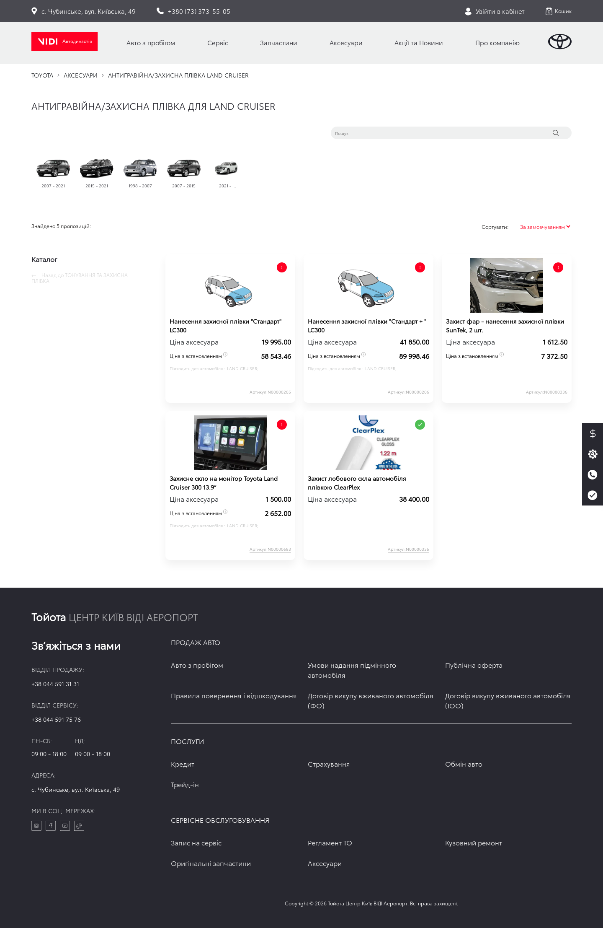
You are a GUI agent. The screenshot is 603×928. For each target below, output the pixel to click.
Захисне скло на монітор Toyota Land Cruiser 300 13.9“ (224, 482)
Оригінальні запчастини (211, 863)
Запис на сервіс (196, 842)
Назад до (79, 278)
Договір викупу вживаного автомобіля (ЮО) (508, 700)
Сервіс (217, 42)
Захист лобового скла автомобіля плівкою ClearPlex (357, 482)
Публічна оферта (473, 664)
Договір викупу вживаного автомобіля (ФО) (370, 700)
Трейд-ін (185, 784)
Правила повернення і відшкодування (234, 695)
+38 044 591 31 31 (55, 683)
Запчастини (278, 42)
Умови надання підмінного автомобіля (352, 669)
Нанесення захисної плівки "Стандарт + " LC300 (367, 325)
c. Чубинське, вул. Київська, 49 (75, 789)
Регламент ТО (330, 842)
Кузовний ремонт (473, 842)
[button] (559, 11)
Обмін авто (463, 763)
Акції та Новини (418, 42)
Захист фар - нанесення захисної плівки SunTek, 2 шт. (505, 325)
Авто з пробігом (150, 42)
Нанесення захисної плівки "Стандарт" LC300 (225, 325)
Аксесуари (346, 42)
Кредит (182, 763)
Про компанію (497, 42)
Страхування (329, 763)
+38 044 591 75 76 (56, 719)
